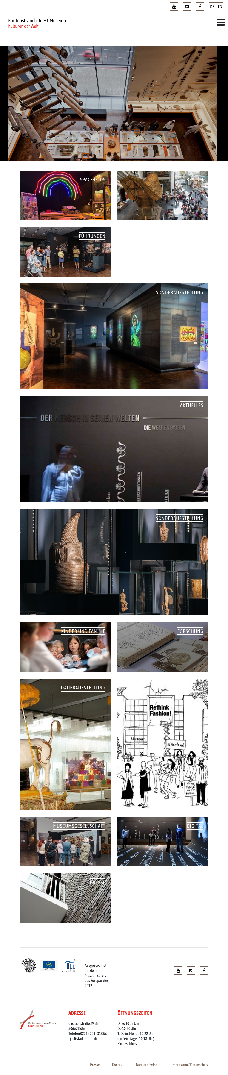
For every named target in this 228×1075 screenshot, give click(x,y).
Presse (95, 1065)
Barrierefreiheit (148, 1065)
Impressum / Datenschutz (190, 1065)
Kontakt (118, 1065)
